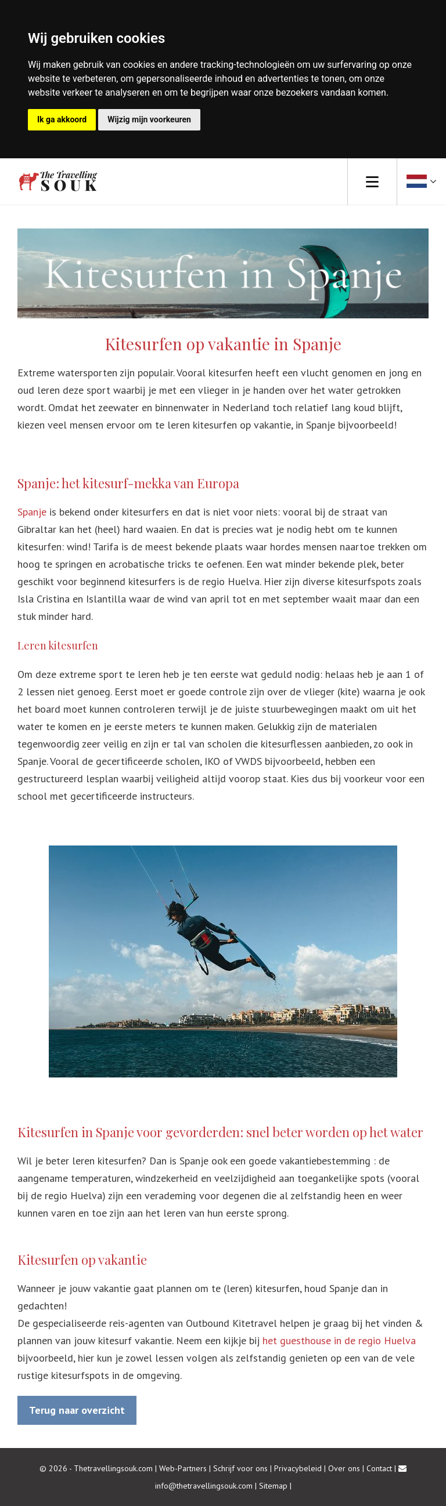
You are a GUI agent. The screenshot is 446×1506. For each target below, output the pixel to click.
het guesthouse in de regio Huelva (339, 1340)
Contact (379, 1468)
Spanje (33, 511)
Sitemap (273, 1485)
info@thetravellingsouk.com (204, 1485)
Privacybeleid (298, 1468)
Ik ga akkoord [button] (62, 119)
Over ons (344, 1468)
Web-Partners (183, 1468)
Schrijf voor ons (240, 1468)
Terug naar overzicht (77, 1410)
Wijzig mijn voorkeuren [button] (149, 119)
